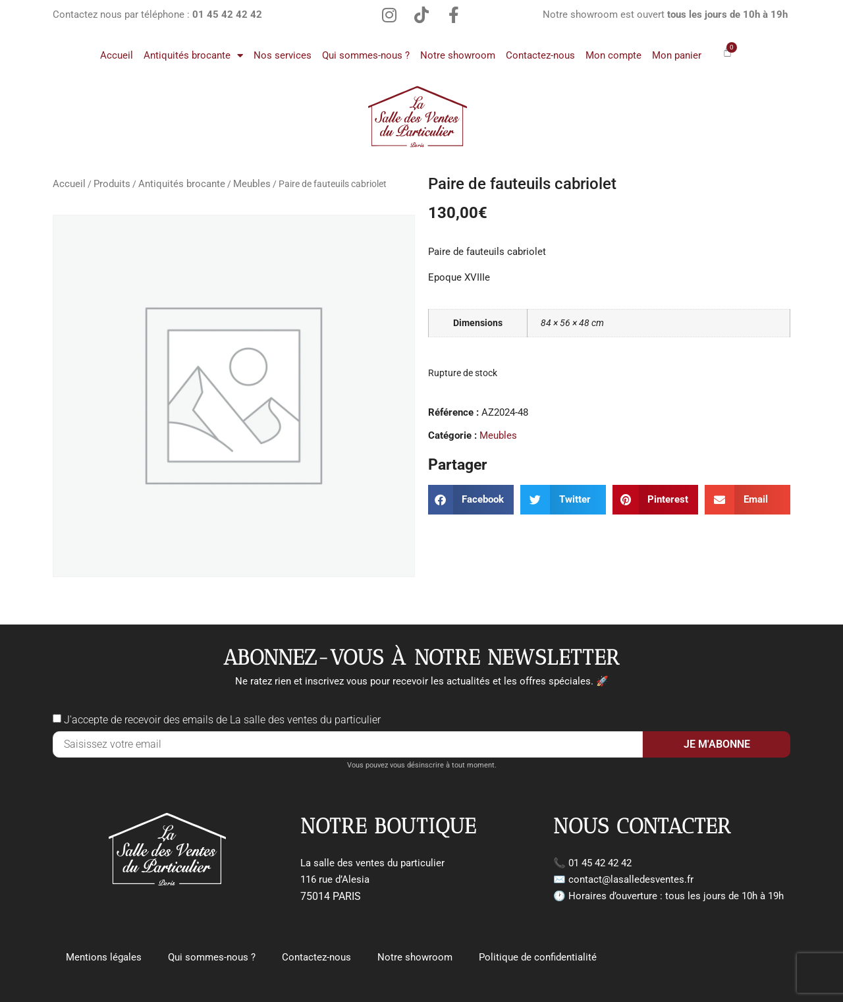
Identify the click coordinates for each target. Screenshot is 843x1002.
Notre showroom (457, 55)
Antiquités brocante (193, 55)
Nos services (283, 55)
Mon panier (676, 55)
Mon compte (613, 55)
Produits (112, 184)
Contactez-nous (540, 55)
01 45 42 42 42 (600, 863)
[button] (471, 500)
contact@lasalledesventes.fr (630, 879)
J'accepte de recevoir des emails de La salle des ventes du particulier (222, 719)
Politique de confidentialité (538, 957)
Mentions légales (104, 957)
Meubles (252, 184)
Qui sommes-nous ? (366, 55)
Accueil (116, 55)
